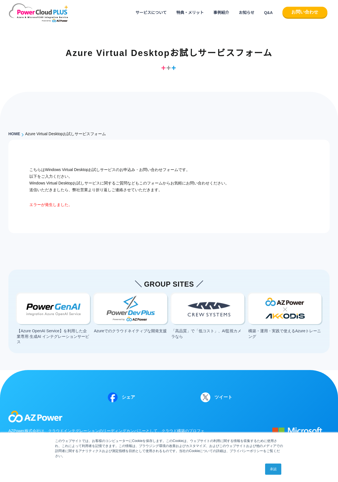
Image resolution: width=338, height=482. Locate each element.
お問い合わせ (304, 12)
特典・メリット (190, 13)
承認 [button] (273, 469)
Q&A (268, 13)
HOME (14, 134)
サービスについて (151, 13)
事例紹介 (221, 13)
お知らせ (246, 13)
